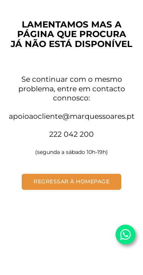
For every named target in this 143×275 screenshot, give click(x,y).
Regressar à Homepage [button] (71, 181)
